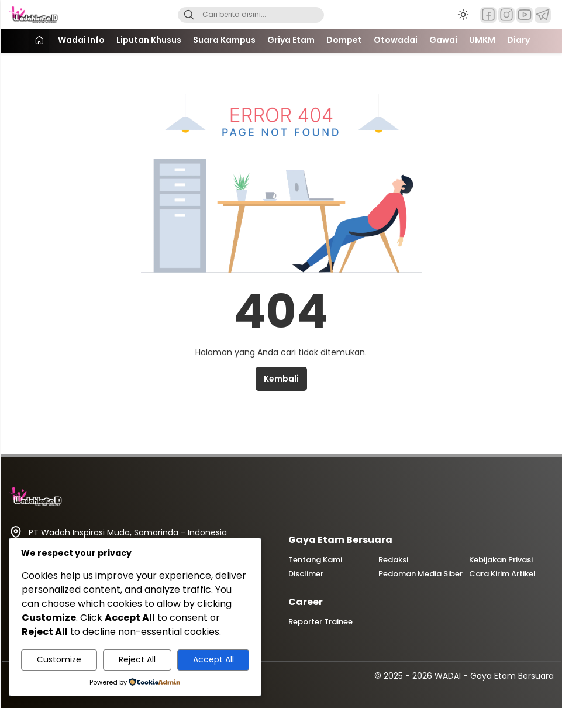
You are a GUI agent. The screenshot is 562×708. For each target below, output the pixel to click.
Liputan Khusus (148, 40)
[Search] (188, 15)
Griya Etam (291, 40)
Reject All (137, 659)
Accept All (213, 659)
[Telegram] (543, 15)
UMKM (482, 40)
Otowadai (396, 40)
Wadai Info (81, 40)
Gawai (443, 40)
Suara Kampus (224, 40)
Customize (59, 659)
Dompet (344, 40)
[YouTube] (524, 15)
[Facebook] (488, 15)
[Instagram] (506, 15)
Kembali (281, 378)
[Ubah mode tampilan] (462, 14)
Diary (518, 40)
